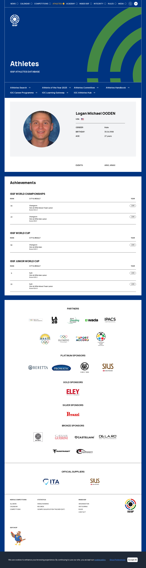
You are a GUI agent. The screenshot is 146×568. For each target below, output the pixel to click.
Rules (81, 509)
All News (13, 504)
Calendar (14, 507)
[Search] (130, 3)
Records (40, 507)
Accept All (132, 560)
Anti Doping (83, 507)
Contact (82, 512)
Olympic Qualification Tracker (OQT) (51, 509)
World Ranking (43, 504)
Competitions (15, 509)
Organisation (84, 504)
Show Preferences (117, 560)
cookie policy (100, 560)
